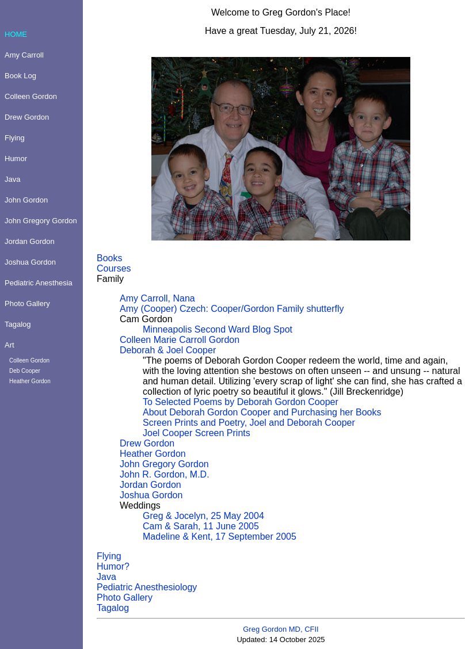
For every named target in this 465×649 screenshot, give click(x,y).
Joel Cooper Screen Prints (196, 433)
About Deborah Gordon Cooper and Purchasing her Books (262, 412)
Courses (114, 268)
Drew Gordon (147, 443)
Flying (109, 556)
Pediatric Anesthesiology (147, 587)
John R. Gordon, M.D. (164, 474)
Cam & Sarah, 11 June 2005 (201, 526)
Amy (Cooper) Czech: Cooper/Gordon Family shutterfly (232, 309)
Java (106, 577)
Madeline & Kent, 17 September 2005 (219, 536)
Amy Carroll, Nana (157, 298)
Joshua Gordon (151, 495)
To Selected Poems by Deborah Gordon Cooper (240, 402)
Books (109, 258)
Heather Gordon (153, 454)
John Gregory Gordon (164, 464)
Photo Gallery (125, 597)
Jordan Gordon (150, 485)
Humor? (113, 566)
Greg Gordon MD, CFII (280, 629)
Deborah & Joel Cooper (168, 350)
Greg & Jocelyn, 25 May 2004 (203, 516)
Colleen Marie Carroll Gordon (179, 340)
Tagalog (113, 608)
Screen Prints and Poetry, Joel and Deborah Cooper (249, 422)
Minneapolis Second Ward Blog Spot (217, 329)
